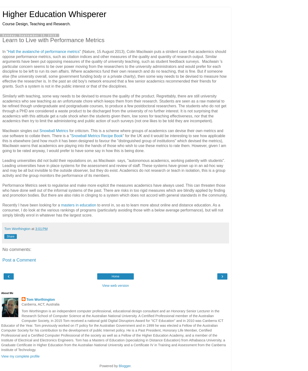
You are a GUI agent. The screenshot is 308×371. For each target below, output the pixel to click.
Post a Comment (19, 259)
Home (115, 276)
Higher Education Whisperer (54, 14)
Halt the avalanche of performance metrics (43, 52)
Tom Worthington (40, 299)
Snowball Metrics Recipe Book (97, 136)
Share (10, 236)
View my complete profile (20, 356)
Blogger (125, 366)
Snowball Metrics (53, 131)
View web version (115, 286)
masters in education (78, 205)
